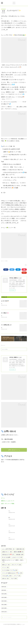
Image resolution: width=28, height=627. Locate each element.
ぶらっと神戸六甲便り (14, 537)
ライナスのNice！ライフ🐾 (9, 570)
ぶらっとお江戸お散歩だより (15, 524)
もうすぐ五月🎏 (5, 301)
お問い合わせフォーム (14, 450)
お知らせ (5, 578)
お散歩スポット (7, 552)
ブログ (14, 578)
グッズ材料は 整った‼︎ (6, 325)
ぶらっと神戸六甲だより (14, 531)
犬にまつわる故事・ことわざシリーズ (12, 557)
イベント (5, 567)
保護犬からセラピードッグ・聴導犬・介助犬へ (13, 561)
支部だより (6, 565)
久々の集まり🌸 (5, 313)
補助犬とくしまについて (7, 501)
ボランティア (16, 565)
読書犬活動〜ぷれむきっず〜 (15, 517)
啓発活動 (19, 554)
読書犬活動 (20, 549)
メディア (17, 576)
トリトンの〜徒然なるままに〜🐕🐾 (12, 573)
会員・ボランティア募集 (7, 503)
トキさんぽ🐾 (6, 576)
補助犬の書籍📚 (18, 552)
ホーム (3, 498)
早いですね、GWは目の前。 (7, 303)
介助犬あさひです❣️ (8, 554)
